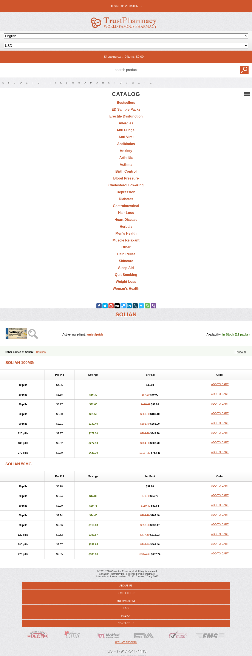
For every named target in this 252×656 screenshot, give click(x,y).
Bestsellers (126, 102)
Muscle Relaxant (126, 240)
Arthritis (126, 157)
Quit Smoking (126, 275)
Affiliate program (126, 642)
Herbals (126, 226)
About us (126, 585)
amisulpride (95, 334)
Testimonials (125, 600)
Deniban (41, 352)
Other (126, 247)
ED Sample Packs (125, 109)
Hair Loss (126, 213)
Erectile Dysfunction (126, 116)
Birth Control (126, 171)
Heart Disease (126, 219)
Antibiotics (126, 144)
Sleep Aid (126, 268)
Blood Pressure (126, 178)
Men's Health (125, 233)
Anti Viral (126, 137)
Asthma (126, 164)
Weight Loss (126, 281)
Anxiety (126, 151)
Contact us (126, 623)
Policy (126, 615)
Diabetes (126, 199)
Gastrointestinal (126, 206)
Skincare (126, 261)
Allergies (126, 123)
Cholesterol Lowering (126, 185)
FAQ (125, 608)
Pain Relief (126, 254)
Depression (126, 192)
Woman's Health (126, 288)
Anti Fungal (126, 130)
